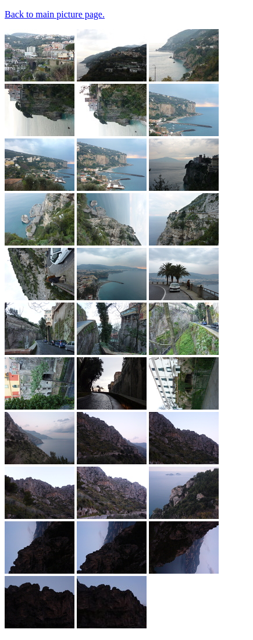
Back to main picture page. (55, 14)
